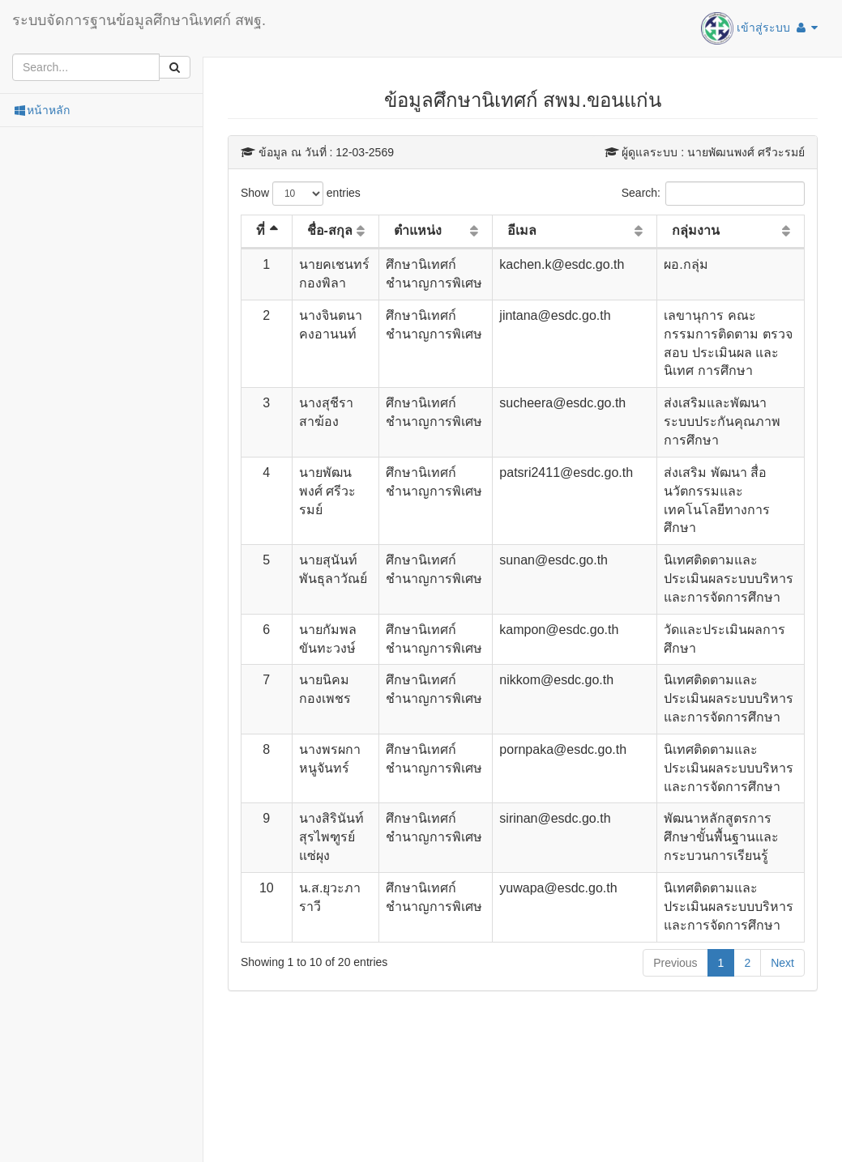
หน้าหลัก (41, 110)
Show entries (301, 193)
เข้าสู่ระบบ (759, 28)
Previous (675, 962)
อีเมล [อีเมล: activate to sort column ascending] (521, 230)
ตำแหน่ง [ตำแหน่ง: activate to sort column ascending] (418, 230)
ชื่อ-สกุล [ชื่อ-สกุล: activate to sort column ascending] (330, 230)
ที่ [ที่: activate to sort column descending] (260, 230)
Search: (713, 193)
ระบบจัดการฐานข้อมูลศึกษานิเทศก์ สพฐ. (139, 20)
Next (782, 962)
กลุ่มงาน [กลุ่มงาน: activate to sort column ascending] (696, 230)
